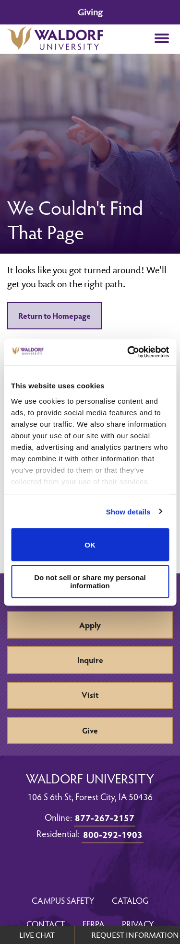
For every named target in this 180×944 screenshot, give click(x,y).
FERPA (94, 924)
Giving (90, 12)
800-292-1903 (113, 834)
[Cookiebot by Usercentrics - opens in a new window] (128, 352)
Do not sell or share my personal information (90, 581)
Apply (90, 624)
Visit (90, 694)
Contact (45, 924)
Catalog (130, 900)
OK (90, 544)
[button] (161, 39)
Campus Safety (63, 900)
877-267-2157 (104, 817)
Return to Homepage (54, 315)
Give (90, 730)
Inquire (90, 659)
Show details (128, 511)
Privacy (138, 924)
